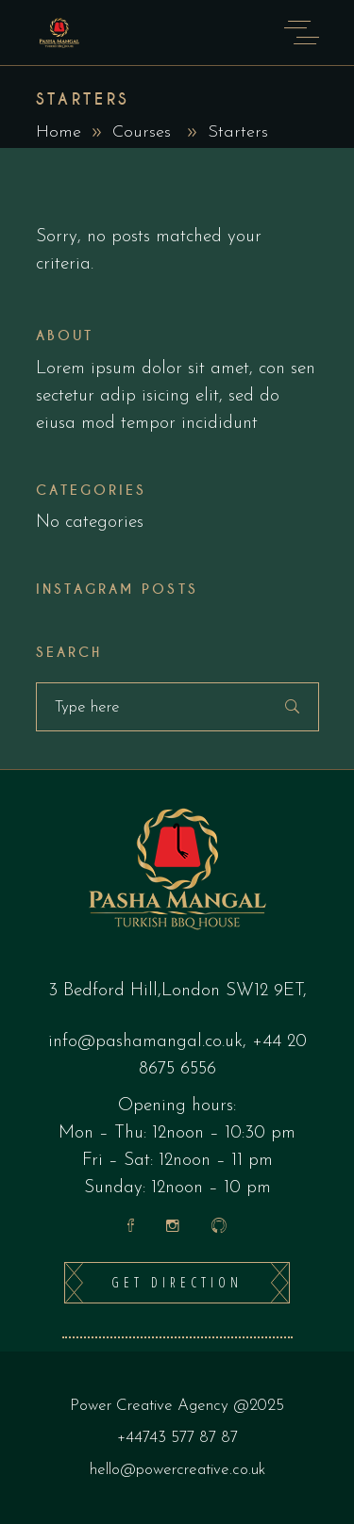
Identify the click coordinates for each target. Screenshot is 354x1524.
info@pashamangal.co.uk (145, 1042)
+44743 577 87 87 (177, 1438)
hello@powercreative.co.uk (177, 1470)
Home (58, 132)
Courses (141, 132)
